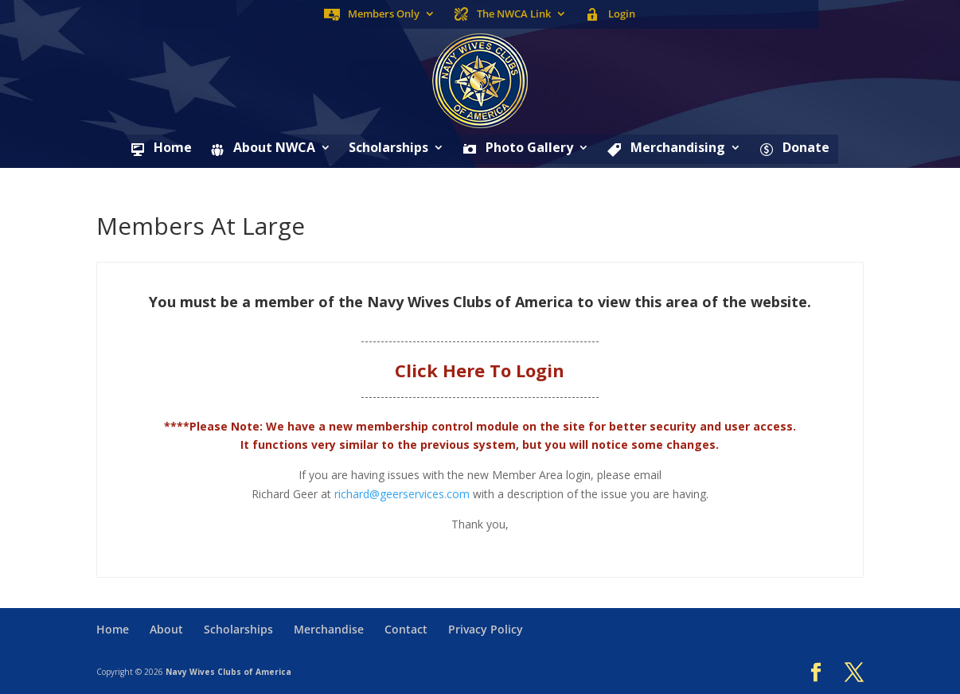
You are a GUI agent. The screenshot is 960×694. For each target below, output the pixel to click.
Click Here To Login (479, 370)
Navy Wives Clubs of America (228, 671)
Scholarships (388, 149)
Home (112, 629)
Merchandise (329, 629)
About (166, 629)
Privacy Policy (485, 629)
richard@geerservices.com (402, 493)
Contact (405, 629)
